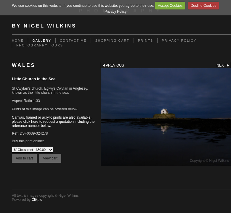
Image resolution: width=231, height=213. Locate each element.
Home (18, 40)
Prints (145, 40)
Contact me (73, 40)
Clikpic (37, 200)
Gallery (41, 40)
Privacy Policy (116, 11)
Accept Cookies (170, 6)
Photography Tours (39, 45)
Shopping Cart (112, 40)
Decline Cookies (203, 6)
